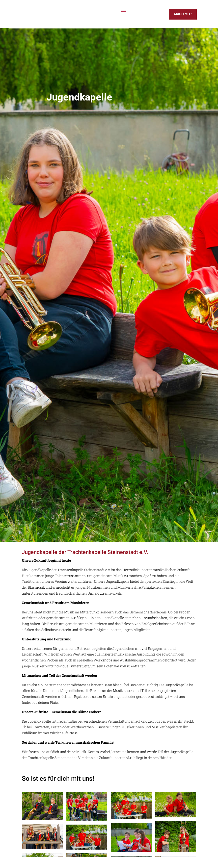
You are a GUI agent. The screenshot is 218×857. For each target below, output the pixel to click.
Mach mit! (183, 14)
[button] (11, 846)
